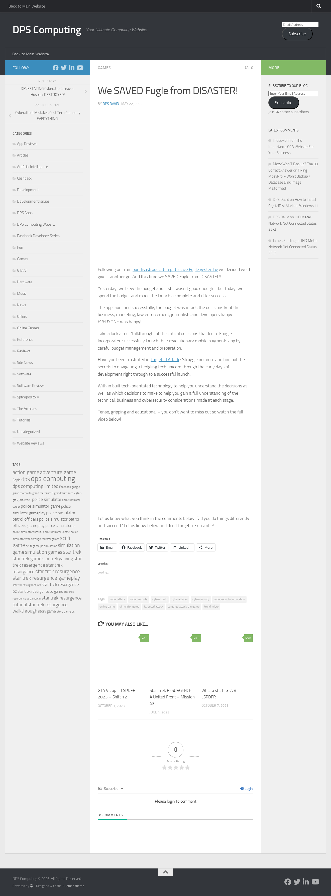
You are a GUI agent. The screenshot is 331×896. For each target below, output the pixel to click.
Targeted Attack (165, 359)
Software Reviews (31, 385)
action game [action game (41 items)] (26, 472)
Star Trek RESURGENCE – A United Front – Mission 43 (172, 697)
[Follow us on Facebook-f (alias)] (56, 68)
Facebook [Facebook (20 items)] (65, 487)
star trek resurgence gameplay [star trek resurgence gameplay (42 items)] (46, 578)
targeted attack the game (183, 606)
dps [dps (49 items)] (25, 479)
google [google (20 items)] (76, 487)
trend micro (211, 606)
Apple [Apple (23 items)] (17, 480)
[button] (175, 188)
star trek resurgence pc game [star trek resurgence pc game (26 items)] (40, 591)
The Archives (27, 408)
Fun (20, 247)
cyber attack (117, 599)
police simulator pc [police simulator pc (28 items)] (60, 525)
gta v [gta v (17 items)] (15, 500)
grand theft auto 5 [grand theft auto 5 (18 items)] (42, 493)
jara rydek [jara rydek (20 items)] (25, 500)
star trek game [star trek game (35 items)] (27, 558)
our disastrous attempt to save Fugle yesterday (176, 269)
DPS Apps (25, 213)
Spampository (28, 397)
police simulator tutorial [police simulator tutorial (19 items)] (27, 532)
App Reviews (27, 143)
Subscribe (297, 33)
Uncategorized (28, 431)
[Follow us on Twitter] (64, 68)
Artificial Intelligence (32, 167)
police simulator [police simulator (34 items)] (46, 499)
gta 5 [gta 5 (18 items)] (78, 493)
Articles (23, 155)
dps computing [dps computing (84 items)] (53, 478)
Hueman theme (73, 885)
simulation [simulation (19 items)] (50, 546)
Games (104, 67)
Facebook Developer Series (38, 236)
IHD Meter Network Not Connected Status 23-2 (292, 223)
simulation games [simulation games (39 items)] (43, 552)
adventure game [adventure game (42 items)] (58, 472)
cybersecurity (200, 599)
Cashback (24, 178)
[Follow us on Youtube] (80, 68)
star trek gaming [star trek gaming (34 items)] (57, 558)
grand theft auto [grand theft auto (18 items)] (22, 493)
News (21, 305)
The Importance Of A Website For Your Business (291, 146)
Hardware (24, 282)
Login (246, 788)
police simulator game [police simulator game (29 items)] (40, 506)
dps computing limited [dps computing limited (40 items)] (35, 486)
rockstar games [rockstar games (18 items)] (50, 539)
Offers (22, 316)
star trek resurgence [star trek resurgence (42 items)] (57, 571)
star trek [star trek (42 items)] (72, 552)
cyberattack (159, 599)
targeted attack (153, 606)
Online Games (28, 328)
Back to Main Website (27, 6)
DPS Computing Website (36, 224)
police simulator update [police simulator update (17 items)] (56, 532)
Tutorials (24, 420)
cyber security (139, 599)
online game (107, 606)
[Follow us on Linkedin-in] (72, 68)
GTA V (22, 270)
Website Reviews (30, 443)
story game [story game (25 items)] (47, 611)
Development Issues (33, 201)
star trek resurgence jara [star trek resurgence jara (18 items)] (27, 585)
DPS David (111, 104)
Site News (25, 362)
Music (21, 293)
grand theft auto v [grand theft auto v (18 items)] (64, 493)
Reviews (23, 351)
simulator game (129, 606)
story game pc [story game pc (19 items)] (65, 611)
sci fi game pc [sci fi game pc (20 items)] (34, 546)
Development (28, 190)
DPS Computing (47, 30)
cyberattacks (180, 599)
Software (24, 374)
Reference (25, 339)
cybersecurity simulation (229, 599)
